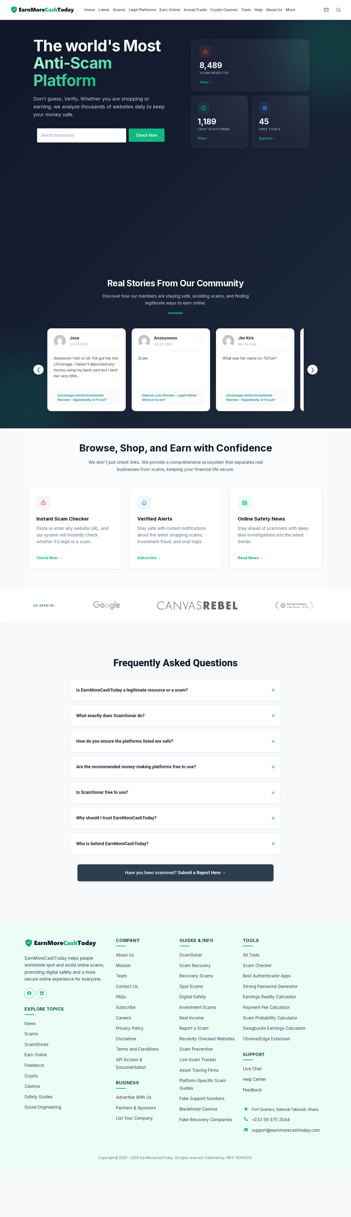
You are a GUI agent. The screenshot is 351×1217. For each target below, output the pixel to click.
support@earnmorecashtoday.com (286, 1130)
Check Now (146, 135)
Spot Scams (191, 987)
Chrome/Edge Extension (266, 1039)
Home (89, 9)
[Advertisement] (175, 213)
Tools (246, 9)
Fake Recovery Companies (205, 1119)
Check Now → (49, 557)
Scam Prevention (196, 1049)
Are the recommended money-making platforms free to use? (136, 766)
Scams (119, 9)
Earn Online (170, 9)
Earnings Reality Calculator (269, 997)
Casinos (32, 1086)
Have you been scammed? (175, 873)
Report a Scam (194, 1028)
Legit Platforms (142, 9)
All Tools (251, 955)
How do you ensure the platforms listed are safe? (124, 741)
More (290, 9)
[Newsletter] (326, 10)
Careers (123, 1018)
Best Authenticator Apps (267, 976)
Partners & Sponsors (136, 1108)
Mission (123, 966)
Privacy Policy (130, 1028)
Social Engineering (43, 1107)
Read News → (250, 557)
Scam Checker (257, 966)
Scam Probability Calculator (270, 1018)
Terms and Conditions (137, 1049)
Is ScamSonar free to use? (102, 792)
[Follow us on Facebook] (29, 994)
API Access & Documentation (131, 1064)
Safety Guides (38, 1097)
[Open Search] (338, 10)
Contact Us (127, 987)
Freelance (34, 1065)
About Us (274, 9)
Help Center (254, 1079)
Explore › (266, 138)
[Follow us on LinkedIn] (42, 994)
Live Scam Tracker (197, 1060)
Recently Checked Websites (207, 1039)
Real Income (191, 1018)
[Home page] (43, 10)
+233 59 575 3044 (271, 1120)
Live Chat (252, 1069)
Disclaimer (126, 1039)
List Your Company (134, 1118)
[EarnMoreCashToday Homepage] (63, 943)
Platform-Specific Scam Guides (202, 1085)
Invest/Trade (195, 9)
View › (205, 82)
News (30, 1024)
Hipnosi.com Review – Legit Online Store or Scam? (169, 397)
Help (258, 9)
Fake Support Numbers (202, 1099)
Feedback (252, 1090)
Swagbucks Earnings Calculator (274, 1028)
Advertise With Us (133, 1097)
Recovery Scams (196, 976)
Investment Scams (197, 1007)
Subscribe (126, 1007)
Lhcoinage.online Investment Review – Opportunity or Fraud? (82, 397)
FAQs (121, 997)
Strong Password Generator (270, 987)
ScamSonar (190, 955)
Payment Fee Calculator (266, 1007)
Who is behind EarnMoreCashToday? (112, 843)
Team (121, 976)
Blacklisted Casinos (198, 1109)
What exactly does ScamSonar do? (110, 715)
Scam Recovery (195, 966)
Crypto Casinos (224, 9)
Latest (104, 9)
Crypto (31, 1076)
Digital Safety (192, 997)
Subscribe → (149, 557)
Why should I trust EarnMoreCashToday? (116, 818)
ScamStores (37, 1045)
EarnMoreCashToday (156, 1158)
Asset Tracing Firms (199, 1070)
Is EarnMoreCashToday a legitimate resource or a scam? (132, 690)
